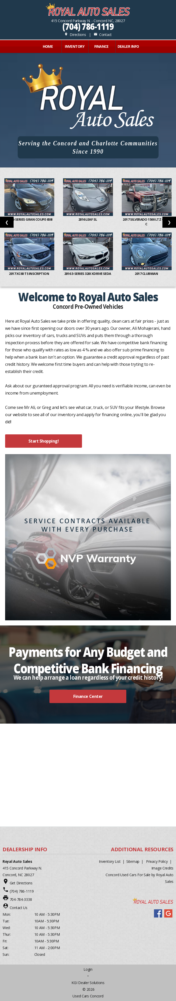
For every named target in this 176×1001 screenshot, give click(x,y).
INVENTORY (74, 46)
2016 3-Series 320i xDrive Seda (88, 273)
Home (48, 46)
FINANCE (101, 46)
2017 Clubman (146, 273)
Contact (103, 34)
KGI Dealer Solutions (87, 982)
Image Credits (162, 868)
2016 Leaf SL (88, 219)
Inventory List (109, 861)
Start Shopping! (43, 441)
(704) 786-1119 (88, 26)
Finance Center (87, 696)
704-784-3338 (21, 899)
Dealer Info (128, 46)
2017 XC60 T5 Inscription (29, 273)
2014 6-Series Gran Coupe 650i (29, 219)
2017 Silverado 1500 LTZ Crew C (146, 221)
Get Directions (21, 883)
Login (88, 969)
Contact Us (18, 907)
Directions (75, 34)
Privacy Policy (157, 861)
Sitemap (132, 861)
